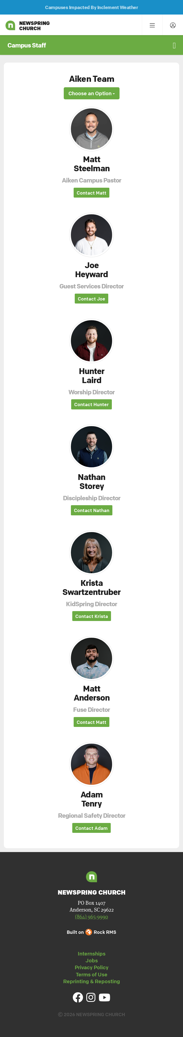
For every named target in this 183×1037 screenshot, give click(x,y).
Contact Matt (91, 193)
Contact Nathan (91, 510)
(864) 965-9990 (91, 916)
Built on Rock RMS (91, 932)
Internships (92, 954)
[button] (92, 45)
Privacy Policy (92, 967)
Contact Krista (91, 616)
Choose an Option (91, 93)
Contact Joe (91, 299)
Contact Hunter (91, 404)
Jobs (91, 960)
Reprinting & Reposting (91, 981)
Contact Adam (91, 828)
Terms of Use (91, 974)
